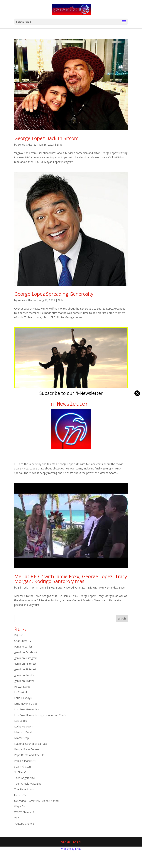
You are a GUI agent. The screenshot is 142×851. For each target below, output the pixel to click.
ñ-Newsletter (71, 404)
